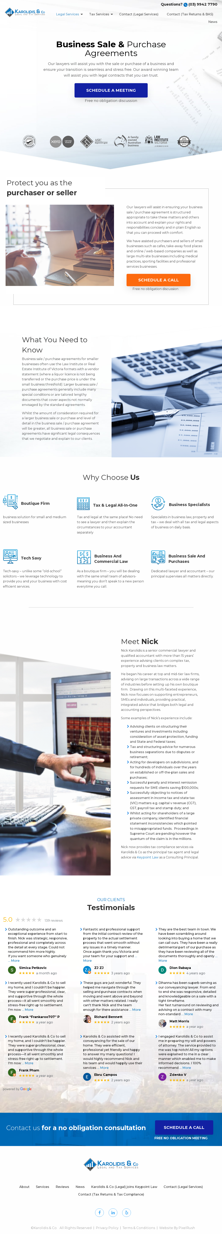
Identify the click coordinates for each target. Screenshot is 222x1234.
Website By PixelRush (177, 1228)
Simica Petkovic (33, 968)
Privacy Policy (107, 1228)
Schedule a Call (158, 280)
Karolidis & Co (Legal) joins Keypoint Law (124, 1187)
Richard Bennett (108, 1017)
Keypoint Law (147, 857)
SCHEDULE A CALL (184, 1127)
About (24, 1187)
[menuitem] (68, 14)
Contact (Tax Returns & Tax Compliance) (111, 1194)
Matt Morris (179, 1021)
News (212, 22)
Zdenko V (178, 1075)
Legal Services (67, 14)
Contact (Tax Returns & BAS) (190, 14)
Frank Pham (29, 1070)
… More (14, 961)
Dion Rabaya (180, 968)
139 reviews (54, 920)
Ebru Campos (105, 1075)
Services (42, 1187)
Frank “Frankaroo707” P (39, 1017)
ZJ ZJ (99, 968)
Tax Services (99, 14)
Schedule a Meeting (111, 90)
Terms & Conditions (139, 1228)
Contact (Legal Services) (138, 14)
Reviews (62, 1187)
